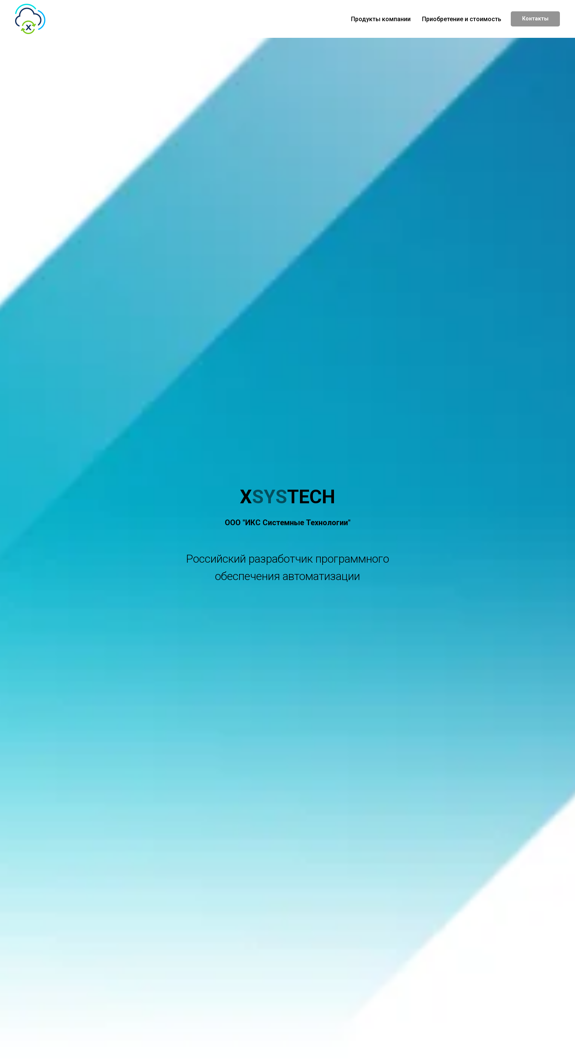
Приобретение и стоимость (461, 19)
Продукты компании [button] (381, 19)
